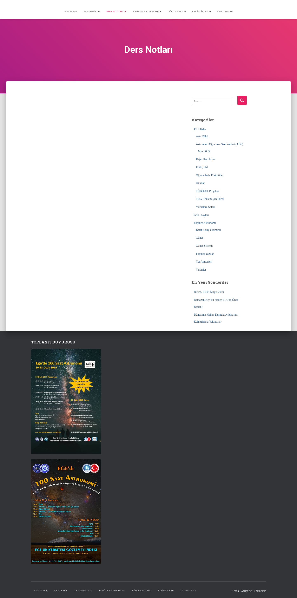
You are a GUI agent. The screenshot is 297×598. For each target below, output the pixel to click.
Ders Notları (116, 11)
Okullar (200, 183)
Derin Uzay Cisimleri (208, 229)
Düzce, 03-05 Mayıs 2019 (209, 292)
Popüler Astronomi (146, 11)
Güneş (199, 237)
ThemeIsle (260, 590)
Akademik (92, 11)
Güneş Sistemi (204, 245)
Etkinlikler (201, 11)
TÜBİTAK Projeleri (207, 191)
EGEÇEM (202, 167)
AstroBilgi (202, 136)
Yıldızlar (201, 269)
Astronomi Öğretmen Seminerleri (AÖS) (219, 144)
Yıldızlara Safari (205, 207)
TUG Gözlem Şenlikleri (210, 199)
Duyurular (225, 11)
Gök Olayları (176, 11)
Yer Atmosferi (204, 261)
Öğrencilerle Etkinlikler (209, 175)
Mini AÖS (204, 151)
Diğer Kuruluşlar (206, 159)
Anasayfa (70, 11)
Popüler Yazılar (205, 253)
